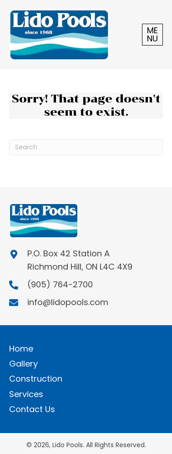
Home (21, 348)
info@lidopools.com (67, 302)
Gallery (23, 363)
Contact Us (32, 409)
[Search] (86, 147)
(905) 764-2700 (60, 284)
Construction (35, 378)
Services (26, 394)
